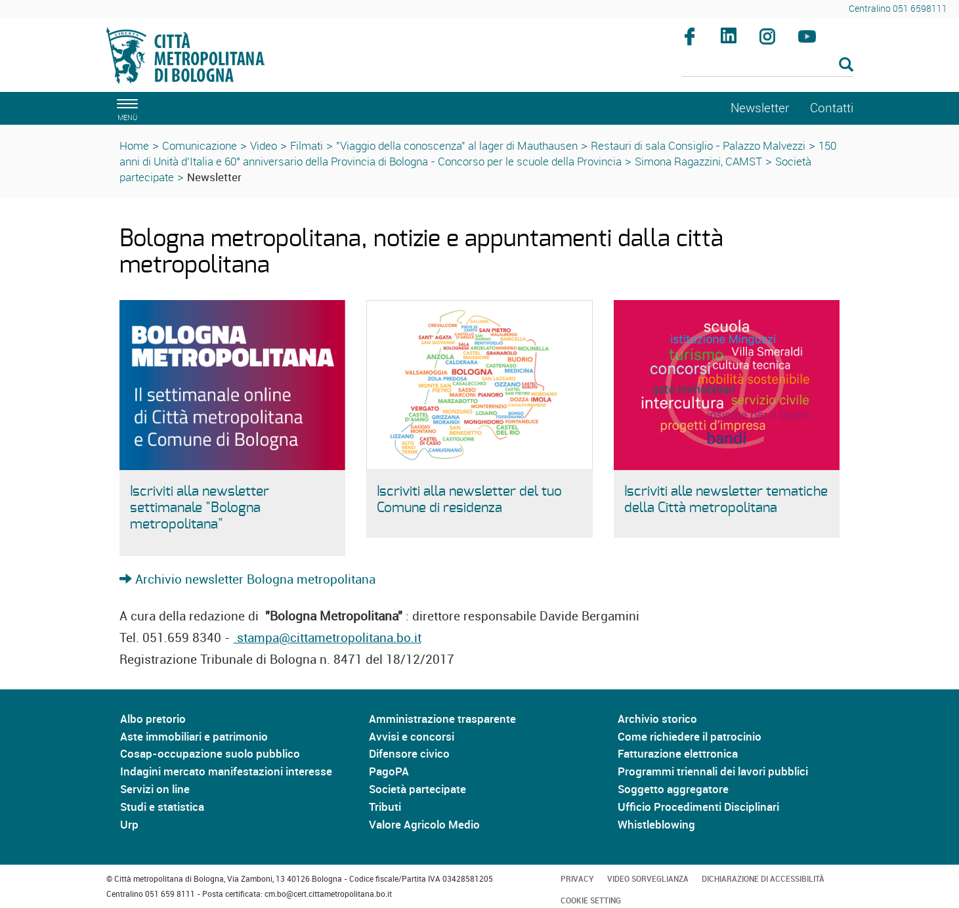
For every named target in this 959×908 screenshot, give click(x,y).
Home (134, 145)
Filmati (306, 145)
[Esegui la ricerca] (846, 65)
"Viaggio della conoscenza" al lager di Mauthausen (457, 145)
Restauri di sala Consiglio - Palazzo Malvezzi (698, 145)
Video (263, 145)
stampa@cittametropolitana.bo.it (327, 637)
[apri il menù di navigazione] (125, 108)
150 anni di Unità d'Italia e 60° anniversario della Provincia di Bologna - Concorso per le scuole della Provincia (477, 153)
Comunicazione (199, 145)
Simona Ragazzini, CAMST (698, 161)
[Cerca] (767, 65)
